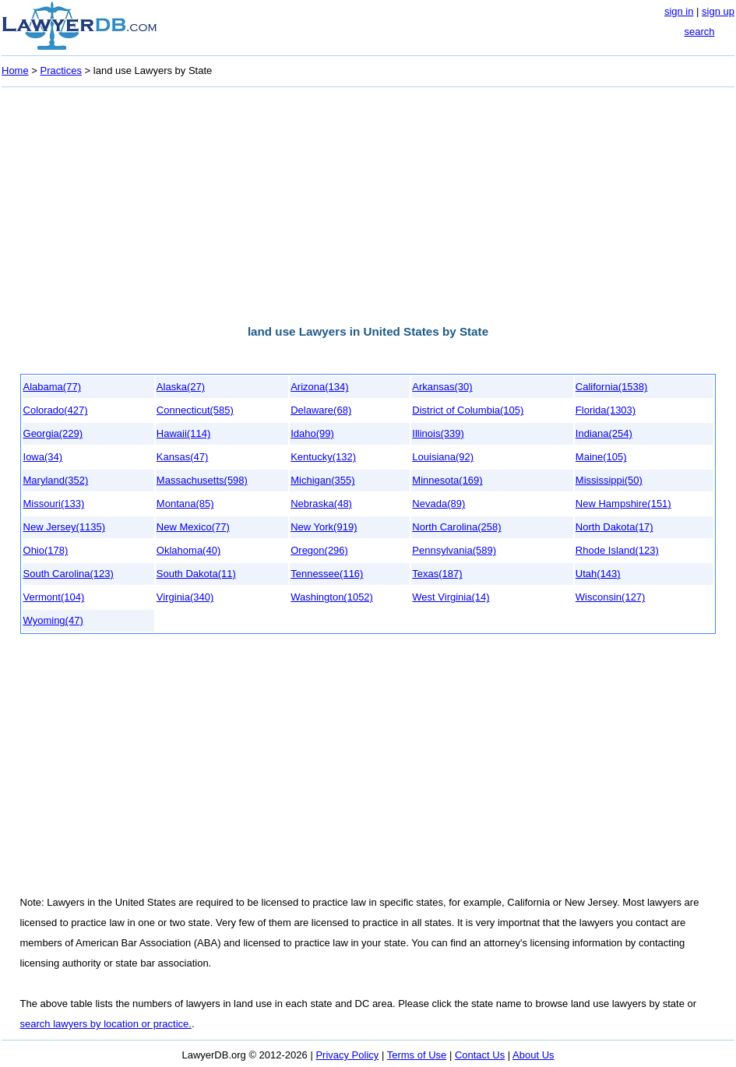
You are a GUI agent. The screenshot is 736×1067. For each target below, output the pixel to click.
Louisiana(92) (443, 457)
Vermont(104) (54, 597)
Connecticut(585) (195, 410)
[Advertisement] (368, 201)
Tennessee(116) (327, 573)
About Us (533, 1055)
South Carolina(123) (68, 573)
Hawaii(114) (183, 433)
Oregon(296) (319, 550)
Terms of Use (417, 1055)
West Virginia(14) (450, 597)
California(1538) (612, 387)
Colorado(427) (55, 410)
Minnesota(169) (447, 480)
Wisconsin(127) (611, 597)
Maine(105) (601, 457)
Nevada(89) (438, 503)
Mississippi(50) (609, 480)
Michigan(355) (322, 480)
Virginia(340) (185, 597)
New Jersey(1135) (64, 527)
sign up (718, 11)
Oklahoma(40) (188, 550)
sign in (679, 11)
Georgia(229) (53, 433)
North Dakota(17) (614, 527)
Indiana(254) (604, 433)
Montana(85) (185, 503)
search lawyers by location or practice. (106, 1024)
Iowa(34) (43, 457)
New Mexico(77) (193, 527)
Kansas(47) (182, 457)
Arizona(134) (319, 387)
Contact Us (480, 1055)
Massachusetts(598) (202, 480)
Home (15, 70)
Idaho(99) (312, 433)
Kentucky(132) (323, 457)
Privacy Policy (347, 1055)
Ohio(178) (46, 550)
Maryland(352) (56, 480)
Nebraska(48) (321, 503)
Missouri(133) (54, 503)
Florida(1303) (606, 410)
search (699, 31)
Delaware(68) (321, 410)
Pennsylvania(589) (454, 550)
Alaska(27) (181, 387)
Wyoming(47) (53, 620)
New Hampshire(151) (623, 503)
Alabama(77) (52, 387)
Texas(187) (437, 573)
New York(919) (324, 527)
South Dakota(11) (196, 573)
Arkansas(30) (442, 387)
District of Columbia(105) (467, 410)
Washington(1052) (332, 597)
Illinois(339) (437, 433)
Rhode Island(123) (617, 550)
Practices (61, 70)
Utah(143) (598, 573)
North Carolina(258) (456, 527)
